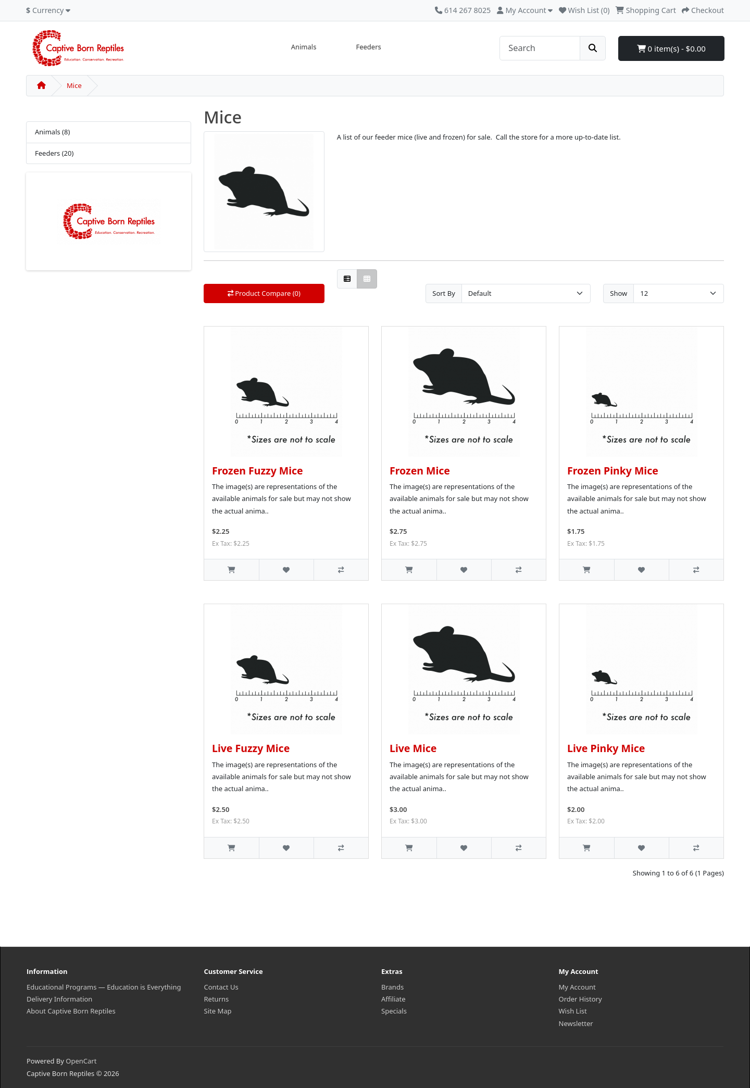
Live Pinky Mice (606, 748)
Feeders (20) (54, 153)
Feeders (368, 47)
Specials (394, 1011)
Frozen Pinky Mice (612, 471)
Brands (392, 987)
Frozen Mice (420, 471)
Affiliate (393, 999)
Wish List (573, 1011)
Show (618, 293)
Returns (216, 999)
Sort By (443, 293)
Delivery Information (59, 999)
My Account (577, 987)
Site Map (218, 1011)
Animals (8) (52, 131)
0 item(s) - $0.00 (671, 48)
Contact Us (221, 987)
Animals (304, 47)
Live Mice (413, 748)
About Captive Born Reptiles (71, 1011)
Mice (74, 85)
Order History (580, 999)
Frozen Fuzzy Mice (257, 471)
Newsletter (576, 1023)
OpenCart (81, 1061)
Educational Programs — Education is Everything (104, 987)
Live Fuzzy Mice (251, 748)
